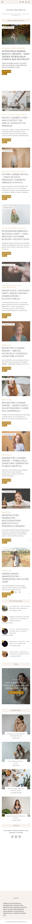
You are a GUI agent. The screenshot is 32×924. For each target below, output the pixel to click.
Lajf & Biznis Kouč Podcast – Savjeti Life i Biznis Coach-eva (16, 685)
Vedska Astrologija (19, 48)
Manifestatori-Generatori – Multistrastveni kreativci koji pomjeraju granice (13, 546)
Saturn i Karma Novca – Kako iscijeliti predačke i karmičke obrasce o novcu (15, 203)
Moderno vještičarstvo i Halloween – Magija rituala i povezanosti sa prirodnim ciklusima (19, 618)
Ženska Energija (21, 139)
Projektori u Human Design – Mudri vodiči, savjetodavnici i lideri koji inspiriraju (15, 430)
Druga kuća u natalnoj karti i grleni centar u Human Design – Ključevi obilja (16, 321)
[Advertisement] (16, 870)
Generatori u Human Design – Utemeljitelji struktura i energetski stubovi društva (15, 486)
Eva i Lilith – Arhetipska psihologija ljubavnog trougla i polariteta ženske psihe (19, 631)
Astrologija (6, 48)
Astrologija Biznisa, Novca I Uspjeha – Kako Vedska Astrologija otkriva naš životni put (16, 55)
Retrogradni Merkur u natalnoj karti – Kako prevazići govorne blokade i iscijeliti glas (15, 259)
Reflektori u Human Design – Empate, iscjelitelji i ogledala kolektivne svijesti (14, 375)
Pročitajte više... (6, 72)
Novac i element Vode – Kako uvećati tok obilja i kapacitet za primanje (15, 146)
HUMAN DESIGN (16, 312)
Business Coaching (8, 139)
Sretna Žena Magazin (16, 10)
